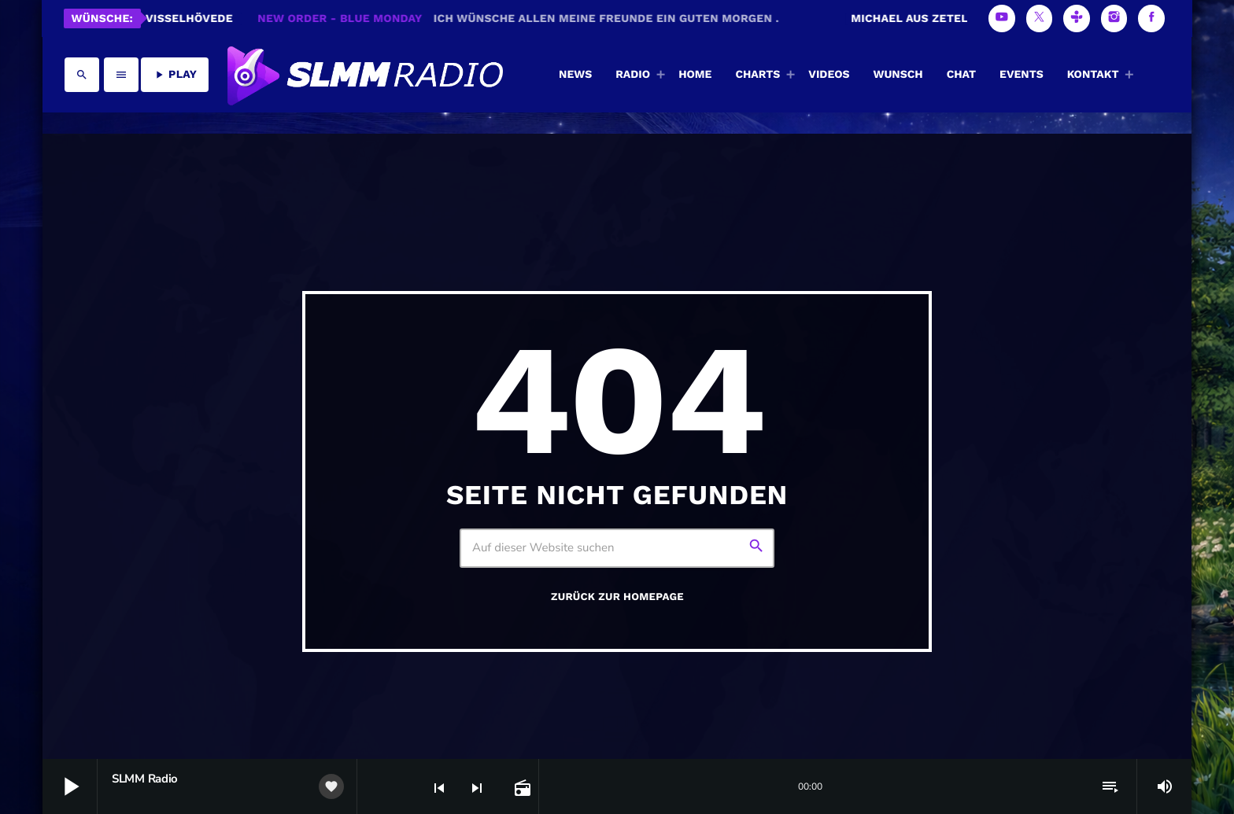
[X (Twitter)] (1039, 18)
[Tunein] (1076, 18)
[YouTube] (1001, 18)
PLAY (175, 74)
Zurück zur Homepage (617, 597)
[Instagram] (1114, 18)
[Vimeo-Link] (363, 74)
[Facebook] (1151, 18)
